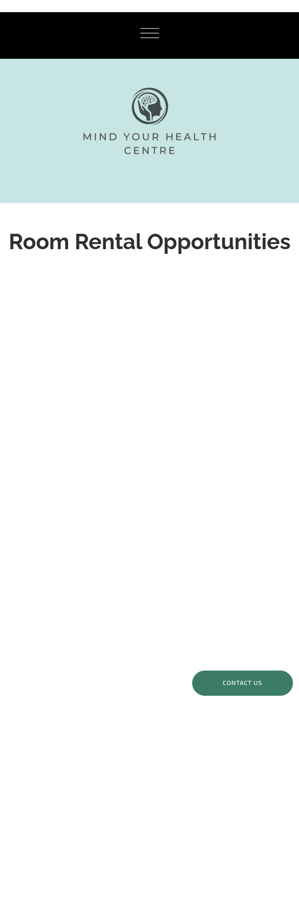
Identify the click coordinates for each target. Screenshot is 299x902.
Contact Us (243, 683)
